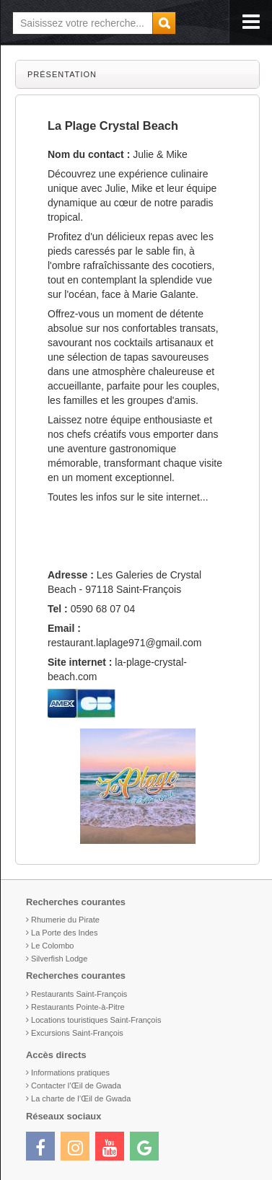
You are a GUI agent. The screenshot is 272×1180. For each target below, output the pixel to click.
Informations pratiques (70, 1072)
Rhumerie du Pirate (65, 919)
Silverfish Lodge (59, 958)
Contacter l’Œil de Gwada (76, 1085)
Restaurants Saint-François (79, 994)
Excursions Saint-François (77, 1033)
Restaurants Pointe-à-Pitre (78, 1007)
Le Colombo (52, 945)
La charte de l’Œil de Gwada (81, 1098)
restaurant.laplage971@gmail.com (124, 642)
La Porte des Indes (64, 932)
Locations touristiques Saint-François (96, 1020)
